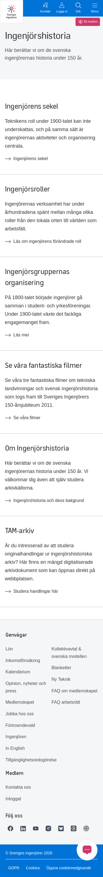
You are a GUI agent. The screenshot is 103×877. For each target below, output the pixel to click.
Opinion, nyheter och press (25, 687)
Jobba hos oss (19, 713)
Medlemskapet (19, 702)
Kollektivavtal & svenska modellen (69, 653)
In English (15, 748)
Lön (9, 649)
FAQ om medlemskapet (75, 691)
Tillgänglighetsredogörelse (28, 760)
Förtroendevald (20, 725)
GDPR (13, 868)
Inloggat (13, 798)
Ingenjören (15, 736)
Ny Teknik (61, 679)
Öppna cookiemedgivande (68, 868)
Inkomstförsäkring (22, 660)
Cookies (33, 868)
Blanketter (61, 667)
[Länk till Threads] (75, 828)
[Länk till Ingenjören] (88, 828)
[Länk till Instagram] (50, 828)
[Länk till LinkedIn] (24, 828)
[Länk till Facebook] (12, 828)
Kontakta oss (18, 787)
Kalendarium (17, 671)
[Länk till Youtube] (37, 828)
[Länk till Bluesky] (62, 828)
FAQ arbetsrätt (66, 702)
